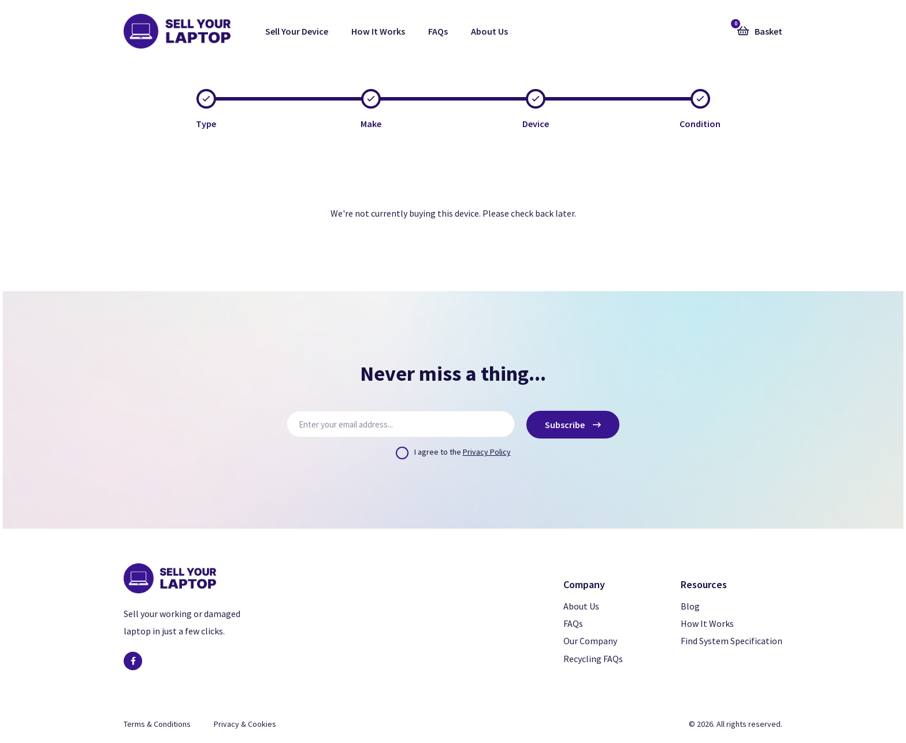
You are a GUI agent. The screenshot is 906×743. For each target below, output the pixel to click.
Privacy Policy (487, 452)
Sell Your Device (296, 31)
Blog (690, 606)
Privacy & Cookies (245, 724)
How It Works (378, 31)
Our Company (590, 641)
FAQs (438, 31)
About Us (489, 31)
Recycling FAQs (593, 658)
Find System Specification (731, 641)
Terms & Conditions (157, 724)
